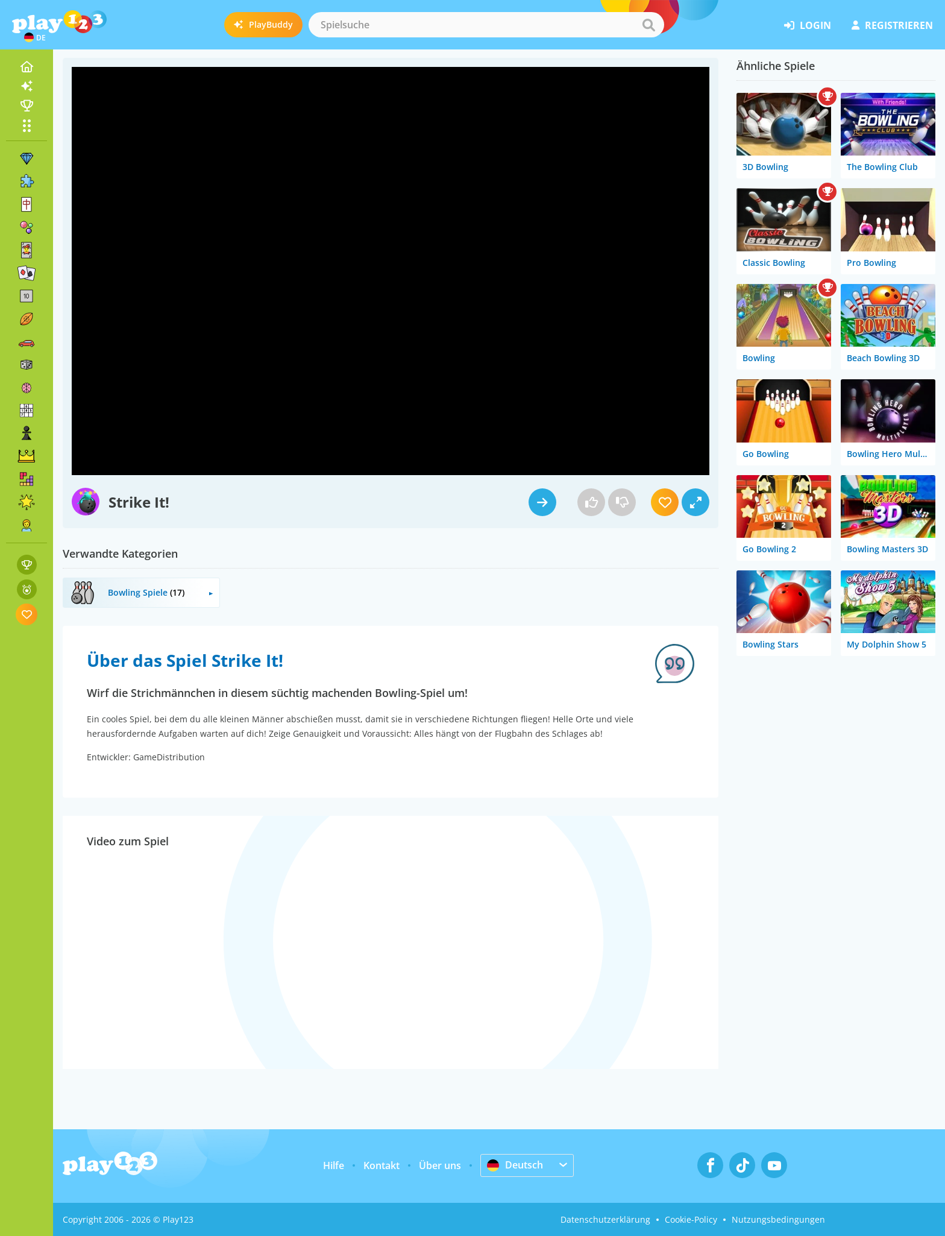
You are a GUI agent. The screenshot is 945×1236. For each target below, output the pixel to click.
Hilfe (333, 1165)
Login (807, 25)
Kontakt (381, 1165)
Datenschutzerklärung (605, 1219)
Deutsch (515, 1164)
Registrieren (892, 25)
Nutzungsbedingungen (778, 1219)
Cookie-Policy (691, 1219)
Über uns (440, 1165)
